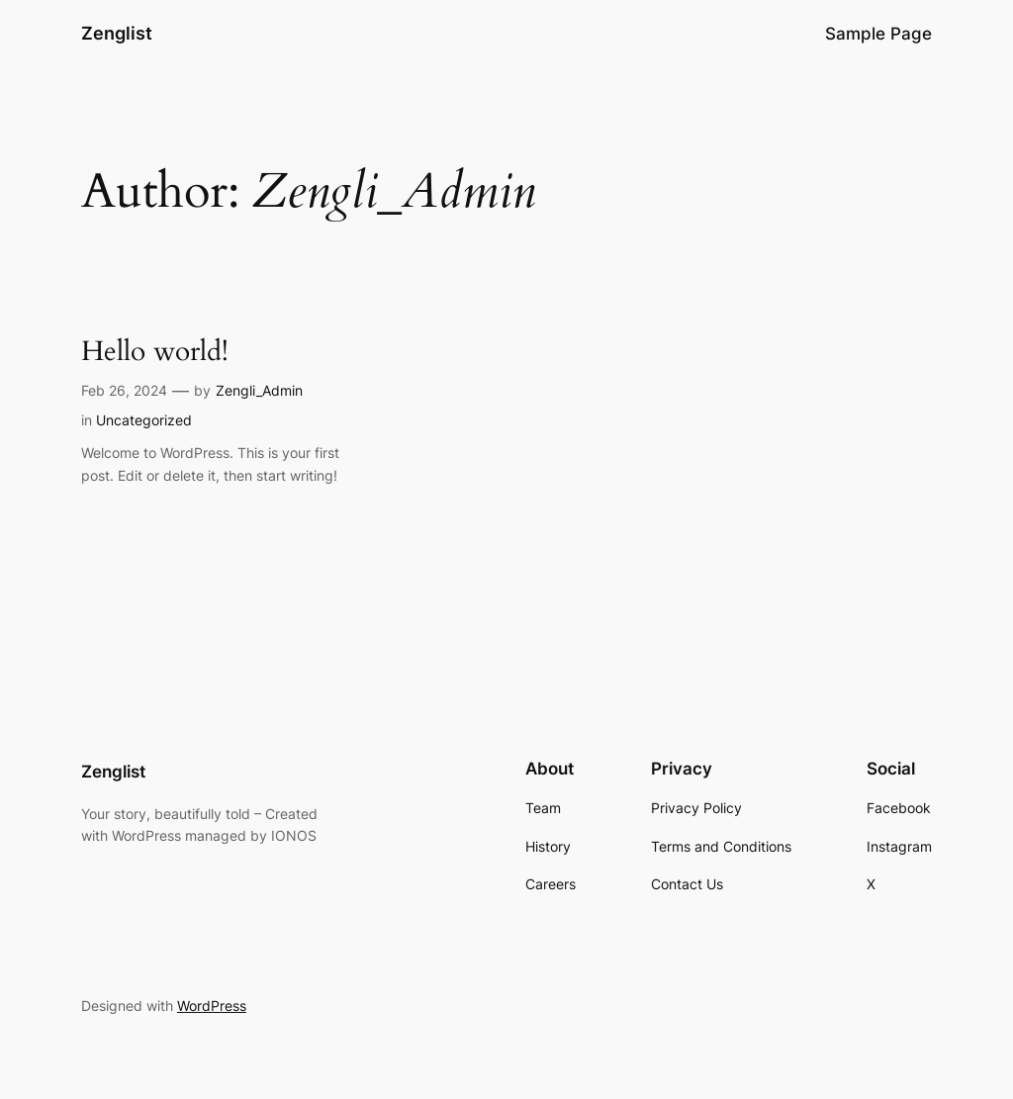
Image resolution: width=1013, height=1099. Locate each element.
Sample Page (878, 34)
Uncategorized (144, 420)
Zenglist (116, 33)
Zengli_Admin (259, 390)
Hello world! (155, 351)
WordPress (211, 1005)
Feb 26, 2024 (124, 390)
